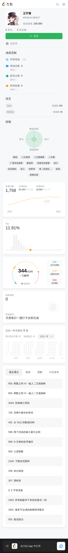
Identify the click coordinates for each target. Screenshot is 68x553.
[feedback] (61, 546)
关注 (34, 36)
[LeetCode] (7, 4)
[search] (57, 4)
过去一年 (46, 336)
